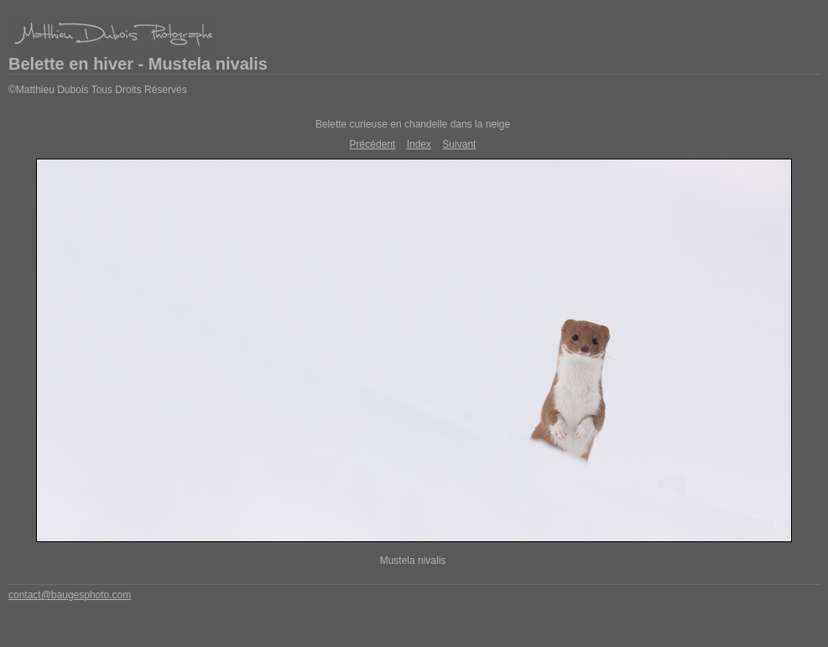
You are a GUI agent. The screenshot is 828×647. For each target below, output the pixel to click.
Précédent (373, 144)
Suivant (459, 144)
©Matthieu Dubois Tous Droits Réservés (97, 90)
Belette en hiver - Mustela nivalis (138, 64)
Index (419, 144)
